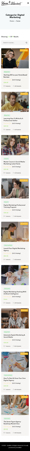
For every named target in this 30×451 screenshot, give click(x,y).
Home (12, 21)
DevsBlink (18, 447)
